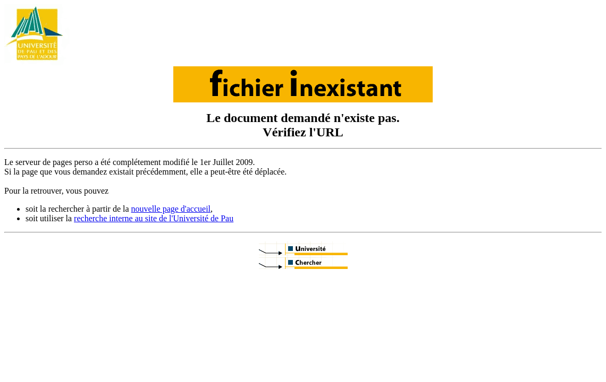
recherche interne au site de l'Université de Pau (153, 218)
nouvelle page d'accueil (171, 208)
